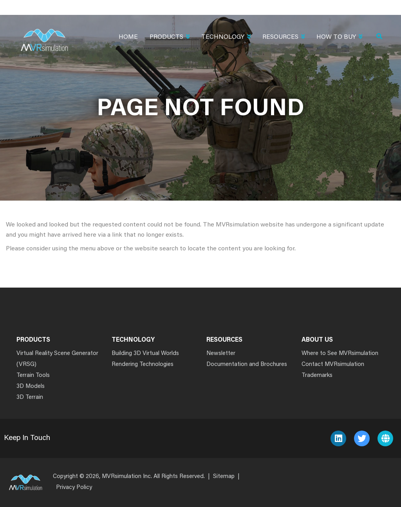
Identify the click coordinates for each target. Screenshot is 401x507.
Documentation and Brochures (246, 365)
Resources (283, 38)
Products (170, 38)
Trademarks (317, 375)
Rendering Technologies (142, 365)
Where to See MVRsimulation (340, 354)
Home (128, 37)
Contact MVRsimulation (333, 365)
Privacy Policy (74, 488)
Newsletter (220, 354)
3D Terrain (29, 397)
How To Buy (339, 38)
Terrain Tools (33, 375)
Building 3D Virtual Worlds (145, 354)
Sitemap (224, 477)
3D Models (30, 386)
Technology (226, 38)
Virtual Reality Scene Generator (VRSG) (57, 359)
